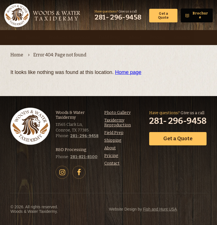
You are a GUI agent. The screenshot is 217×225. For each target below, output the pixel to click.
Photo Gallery (117, 112)
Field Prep (113, 132)
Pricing (111, 155)
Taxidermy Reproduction (117, 123)
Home (16, 55)
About (110, 148)
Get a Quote (163, 16)
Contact (112, 163)
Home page (128, 72)
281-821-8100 (83, 156)
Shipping (112, 140)
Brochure (200, 15)
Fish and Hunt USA (160, 209)
